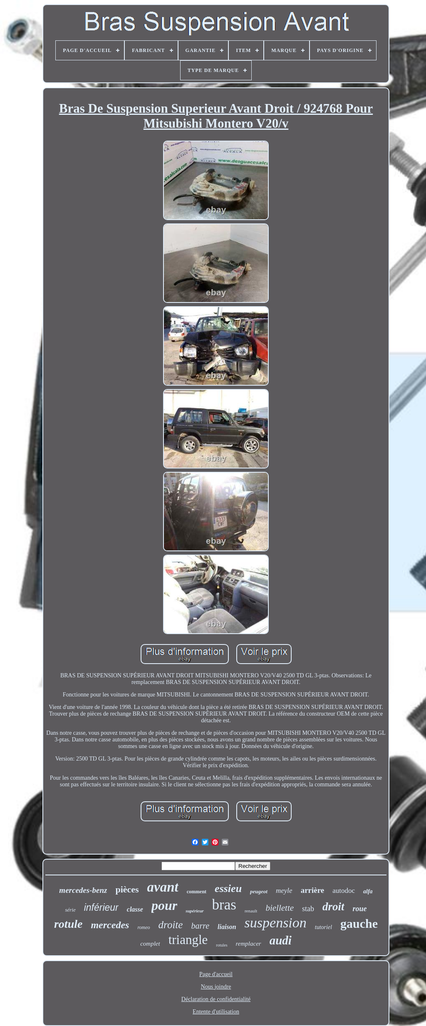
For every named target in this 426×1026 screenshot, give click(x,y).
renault (251, 910)
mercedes (110, 924)
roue (360, 909)
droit (333, 906)
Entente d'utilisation (216, 1012)
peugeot (258, 891)
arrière (312, 890)
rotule (68, 923)
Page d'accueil (216, 974)
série (70, 910)
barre (200, 925)
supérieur (194, 910)
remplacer (248, 943)
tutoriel (323, 927)
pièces (127, 889)
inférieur (101, 907)
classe (135, 909)
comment (196, 892)
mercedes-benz (83, 890)
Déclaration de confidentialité (215, 999)
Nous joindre (216, 987)
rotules (221, 945)
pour (164, 905)
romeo (143, 927)
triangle (188, 939)
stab (308, 909)
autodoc (343, 891)
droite (171, 924)
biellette (279, 908)
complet (150, 943)
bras (224, 905)
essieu (228, 888)
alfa (368, 891)
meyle (284, 891)
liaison (227, 926)
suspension (276, 922)
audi (281, 940)
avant (162, 887)
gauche (359, 923)
